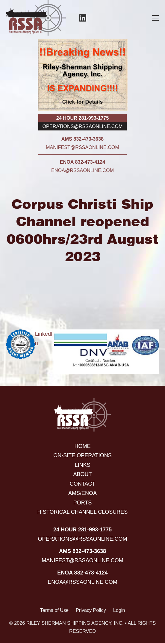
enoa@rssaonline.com (82, 170)
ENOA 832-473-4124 (82, 162)
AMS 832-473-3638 (82, 139)
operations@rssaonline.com (83, 126)
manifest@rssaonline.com (82, 147)
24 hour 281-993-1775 (82, 118)
